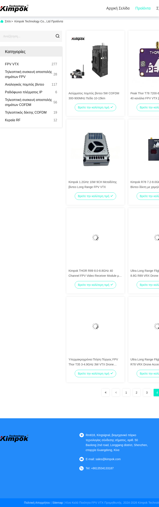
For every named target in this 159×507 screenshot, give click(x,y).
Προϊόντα (143, 8)
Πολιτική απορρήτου (37, 502)
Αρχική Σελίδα (118, 8)
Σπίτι (8, 21)
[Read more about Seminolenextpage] (105, 392)
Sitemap (57, 502)
